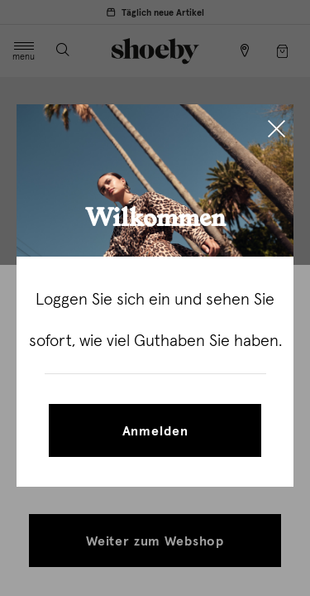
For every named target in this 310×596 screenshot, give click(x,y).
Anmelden (155, 431)
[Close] (276, 131)
